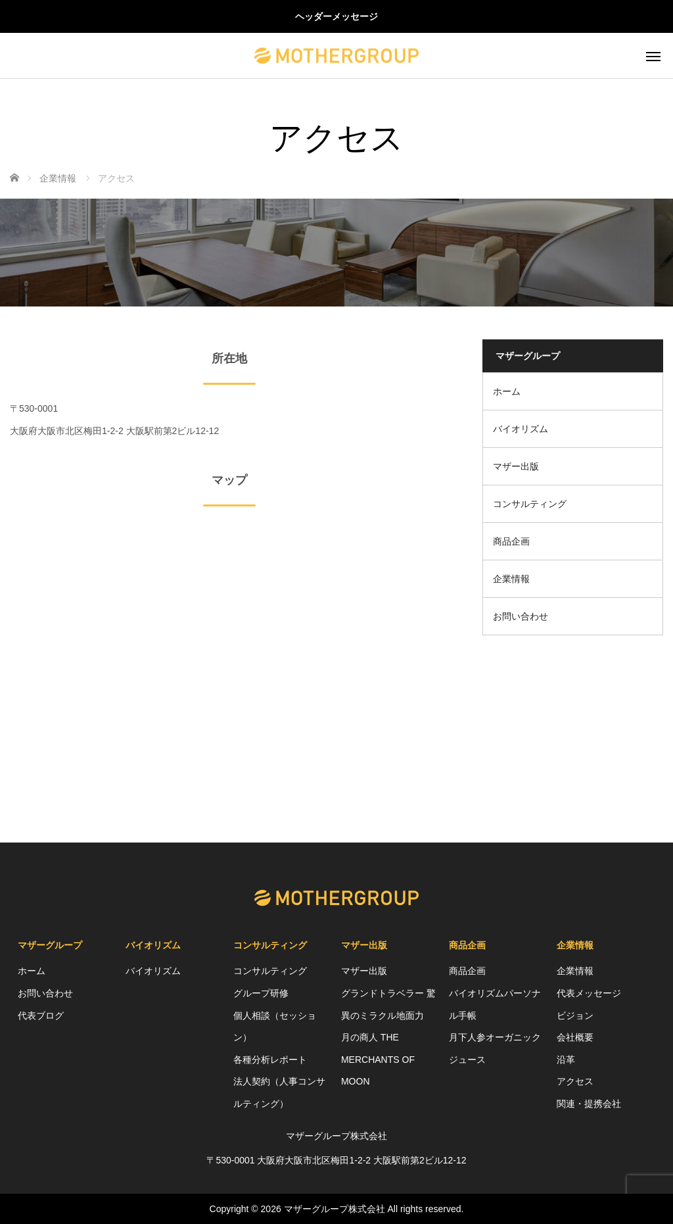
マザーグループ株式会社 (334, 1209)
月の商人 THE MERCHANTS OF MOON (378, 1059)
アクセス (575, 1081)
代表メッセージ (589, 993)
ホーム (507, 391)
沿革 (566, 1059)
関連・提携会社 (589, 1103)
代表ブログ (41, 1015)
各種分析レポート (270, 1059)
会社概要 (575, 1037)
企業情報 (511, 579)
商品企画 (511, 541)
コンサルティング (530, 504)
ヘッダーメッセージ (336, 16)
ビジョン (575, 1015)
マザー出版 (516, 466)
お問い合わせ (520, 616)
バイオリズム (520, 429)
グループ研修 (261, 993)
